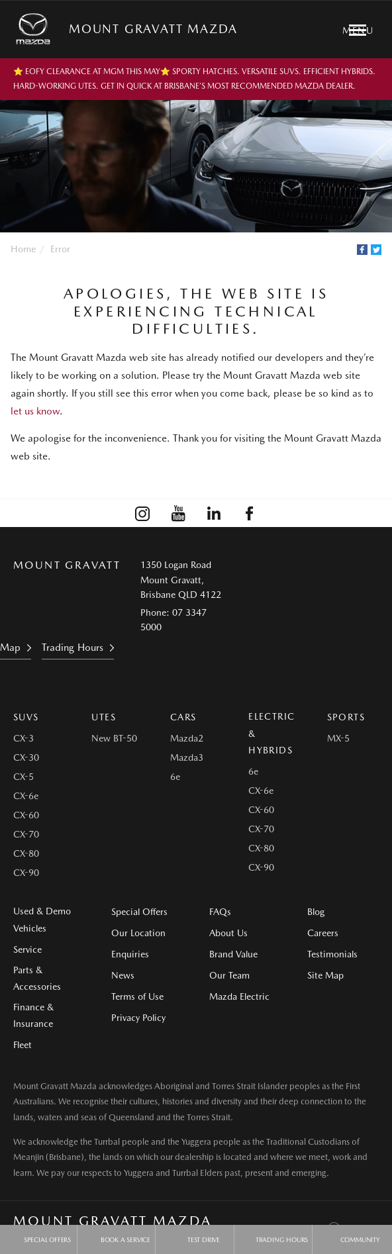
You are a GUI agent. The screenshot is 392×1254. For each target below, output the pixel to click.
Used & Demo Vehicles (42, 919)
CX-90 (26, 872)
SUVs (26, 717)
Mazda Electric (239, 996)
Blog (315, 911)
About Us (228, 933)
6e (175, 776)
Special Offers (139, 911)
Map (10, 647)
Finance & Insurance (33, 1015)
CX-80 (26, 853)
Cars (183, 717)
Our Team (229, 975)
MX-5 (338, 738)
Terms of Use (137, 996)
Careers (322, 933)
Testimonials (332, 954)
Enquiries (130, 954)
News (122, 975)
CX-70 (26, 834)
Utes (103, 717)
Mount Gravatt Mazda (153, 29)
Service (27, 949)
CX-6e (25, 796)
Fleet (22, 1044)
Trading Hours (72, 647)
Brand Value (233, 954)
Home (23, 249)
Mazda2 (186, 738)
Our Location (138, 933)
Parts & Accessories (37, 978)
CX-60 (26, 815)
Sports (346, 717)
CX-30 (26, 757)
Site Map (325, 975)
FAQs (220, 911)
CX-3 (23, 738)
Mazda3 (186, 757)
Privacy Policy (138, 1017)
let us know (35, 411)
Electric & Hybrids (271, 733)
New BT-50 (114, 738)
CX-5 (23, 776)
